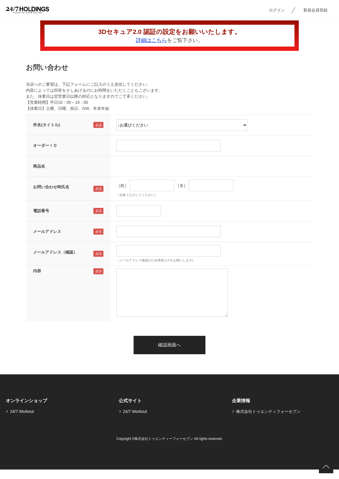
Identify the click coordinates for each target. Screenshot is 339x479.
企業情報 (241, 400)
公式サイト (130, 400)
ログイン (277, 10)
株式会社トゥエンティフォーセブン (268, 411)
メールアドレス (47, 231)
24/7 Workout (22, 411)
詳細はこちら (151, 40)
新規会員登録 (315, 10)
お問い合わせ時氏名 (51, 187)
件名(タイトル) (46, 124)
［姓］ (122, 185)
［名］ (182, 185)
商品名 (39, 166)
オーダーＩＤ (45, 145)
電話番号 (41, 210)
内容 (37, 271)
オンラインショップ (26, 400)
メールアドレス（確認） (55, 252)
